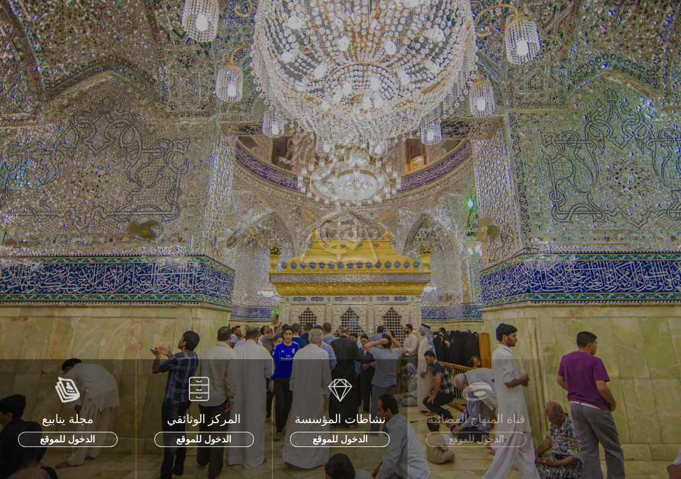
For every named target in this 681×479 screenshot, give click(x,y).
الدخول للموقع (67, 439)
